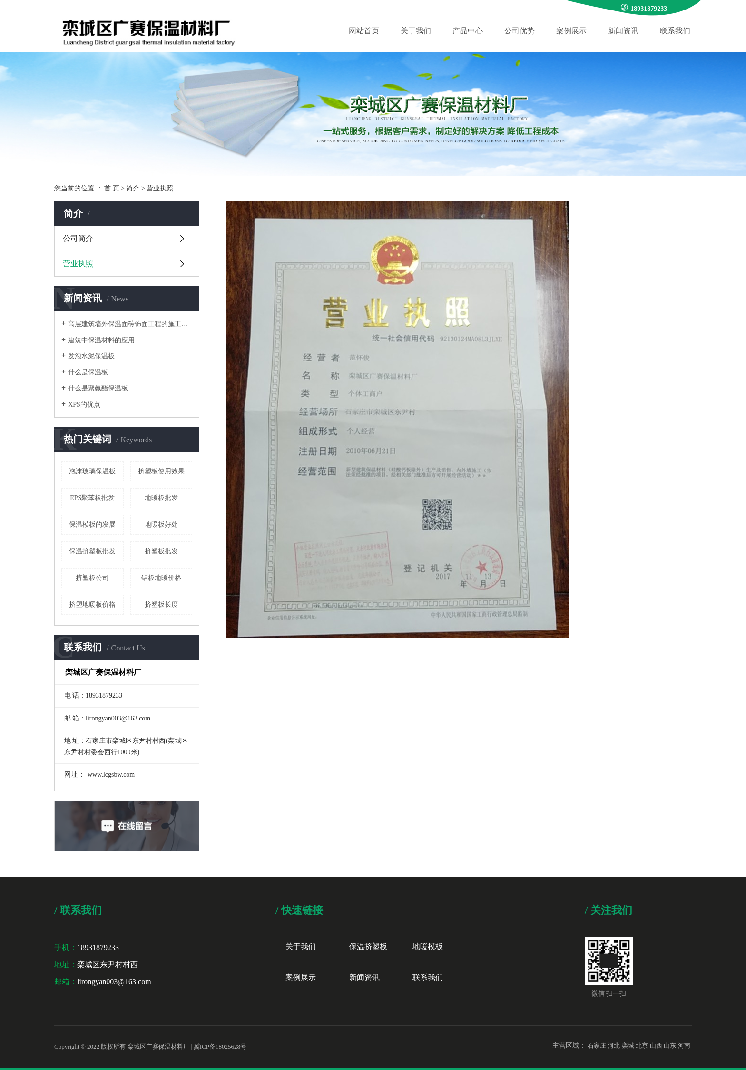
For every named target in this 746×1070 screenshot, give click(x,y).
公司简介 (78, 238)
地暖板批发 (161, 497)
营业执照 (78, 264)
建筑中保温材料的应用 (101, 340)
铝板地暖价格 (161, 577)
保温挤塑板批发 (92, 551)
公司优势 (519, 31)
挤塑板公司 (92, 577)
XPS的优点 (84, 404)
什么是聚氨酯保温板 (98, 388)
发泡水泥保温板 (91, 356)
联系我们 (675, 31)
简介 (132, 188)
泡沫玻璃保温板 (92, 471)
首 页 (111, 188)
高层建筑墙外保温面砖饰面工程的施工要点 (130, 324)
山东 (670, 1045)
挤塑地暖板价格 (92, 604)
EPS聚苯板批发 (92, 497)
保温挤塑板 (368, 946)
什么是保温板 (88, 372)
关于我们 (416, 31)
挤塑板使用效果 (161, 471)
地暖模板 (427, 946)
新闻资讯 (623, 31)
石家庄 (597, 1045)
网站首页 (364, 31)
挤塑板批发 (161, 551)
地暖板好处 (161, 524)
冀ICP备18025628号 (220, 1046)
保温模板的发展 (92, 524)
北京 (642, 1045)
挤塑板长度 (161, 604)
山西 (656, 1045)
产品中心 (467, 31)
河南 (684, 1045)
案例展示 (571, 31)
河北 (614, 1045)
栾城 (628, 1045)
